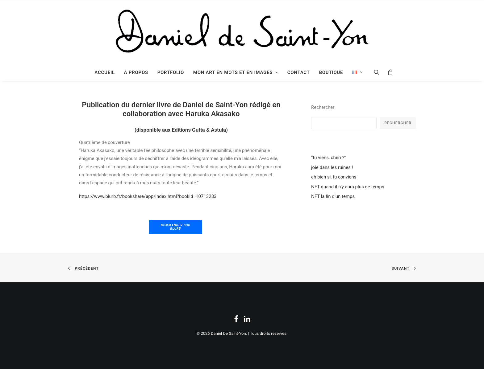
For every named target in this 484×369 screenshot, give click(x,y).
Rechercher (322, 107)
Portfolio (170, 72)
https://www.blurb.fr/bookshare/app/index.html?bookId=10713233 (148, 196)
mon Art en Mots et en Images (235, 72)
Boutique (331, 72)
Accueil (104, 72)
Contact (298, 72)
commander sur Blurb (176, 226)
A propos (136, 72)
